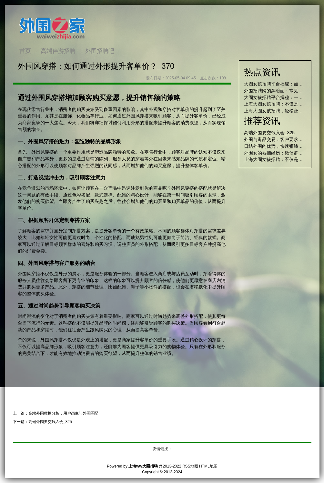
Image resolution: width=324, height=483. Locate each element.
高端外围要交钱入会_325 (50, 421)
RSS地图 (190, 466)
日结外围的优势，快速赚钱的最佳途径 (282, 146)
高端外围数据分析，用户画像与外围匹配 (63, 413)
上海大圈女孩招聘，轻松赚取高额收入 (282, 110)
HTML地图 (208, 466)
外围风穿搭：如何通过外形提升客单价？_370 (96, 66)
